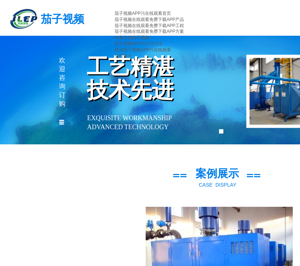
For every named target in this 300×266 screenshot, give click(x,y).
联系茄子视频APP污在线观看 (143, 49)
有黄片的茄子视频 (132, 37)
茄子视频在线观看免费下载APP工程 (149, 25)
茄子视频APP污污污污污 (138, 43)
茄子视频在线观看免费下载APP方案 (149, 31)
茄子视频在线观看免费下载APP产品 (149, 19)
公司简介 (123, 55)
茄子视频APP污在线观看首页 (143, 13)
